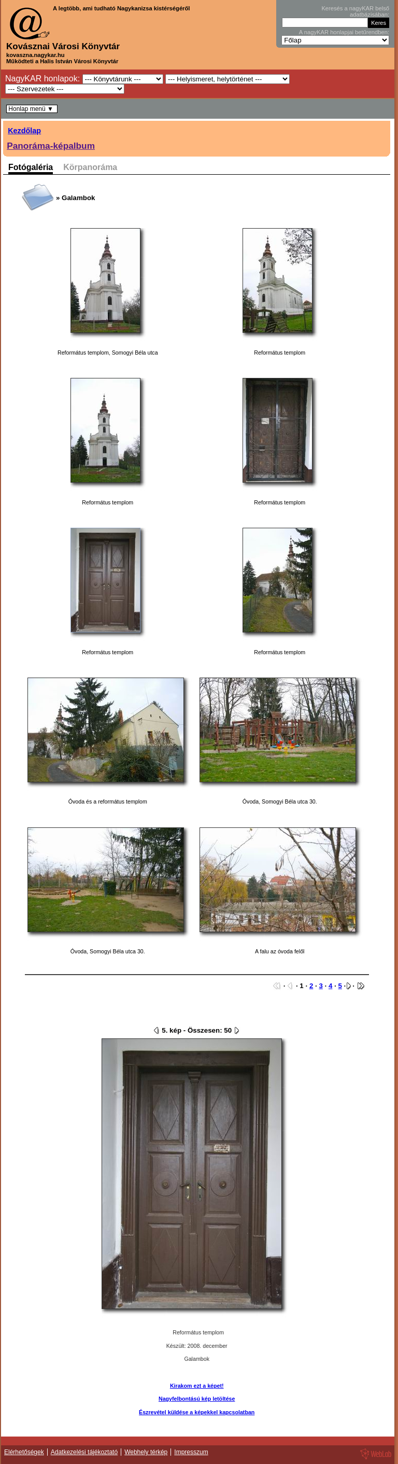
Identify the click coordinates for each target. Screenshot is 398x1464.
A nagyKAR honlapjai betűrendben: (344, 32)
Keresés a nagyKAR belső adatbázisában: (355, 11)
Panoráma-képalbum (51, 145)
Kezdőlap (24, 130)
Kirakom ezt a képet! (197, 1386)
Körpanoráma (90, 167)
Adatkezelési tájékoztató (84, 1452)
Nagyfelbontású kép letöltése (197, 1399)
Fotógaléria (30, 168)
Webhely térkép (145, 1452)
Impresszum (191, 1452)
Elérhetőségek (24, 1452)
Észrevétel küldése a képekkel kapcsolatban (196, 1412)
